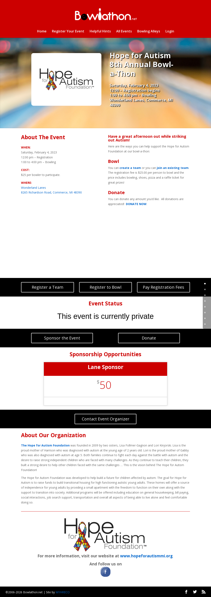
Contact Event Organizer (105, 419)
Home (42, 31)
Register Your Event (68, 31)
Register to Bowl (105, 287)
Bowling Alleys (148, 31)
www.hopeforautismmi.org (146, 555)
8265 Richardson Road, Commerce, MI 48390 (51, 192)
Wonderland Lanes (33, 188)
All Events (124, 31)
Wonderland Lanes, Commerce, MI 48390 (141, 102)
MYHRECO (63, 592)
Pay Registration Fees (163, 287)
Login (169, 31)
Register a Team (47, 287)
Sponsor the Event (62, 338)
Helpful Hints (100, 31)
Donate (149, 338)
